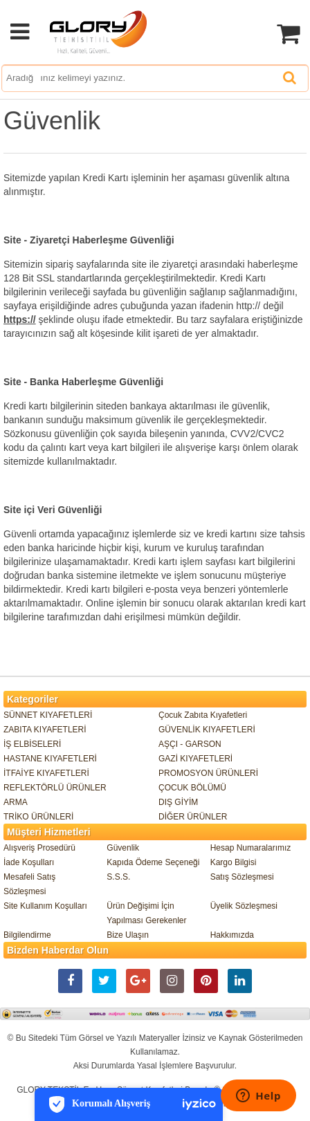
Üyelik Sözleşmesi (243, 906)
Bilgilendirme (27, 935)
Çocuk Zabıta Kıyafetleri (202, 715)
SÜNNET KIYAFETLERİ (47, 715)
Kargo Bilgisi (233, 862)
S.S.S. (118, 877)
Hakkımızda (232, 935)
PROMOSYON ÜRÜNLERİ (208, 773)
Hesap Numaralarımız (250, 848)
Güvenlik (123, 848)
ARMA (15, 802)
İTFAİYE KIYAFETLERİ (46, 773)
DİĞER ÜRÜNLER (192, 817)
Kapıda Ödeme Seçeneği (153, 862)
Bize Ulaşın (128, 935)
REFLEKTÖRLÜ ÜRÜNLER (55, 788)
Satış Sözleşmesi (242, 877)
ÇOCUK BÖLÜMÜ (192, 788)
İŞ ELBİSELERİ (32, 744)
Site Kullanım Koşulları (45, 906)
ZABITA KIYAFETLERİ (44, 729)
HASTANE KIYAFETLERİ (50, 758)
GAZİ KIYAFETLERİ (195, 758)
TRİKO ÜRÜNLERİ (38, 817)
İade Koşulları (28, 862)
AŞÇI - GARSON (189, 744)
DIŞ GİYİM (178, 802)
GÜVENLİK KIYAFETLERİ (206, 729)
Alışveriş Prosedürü (39, 848)
